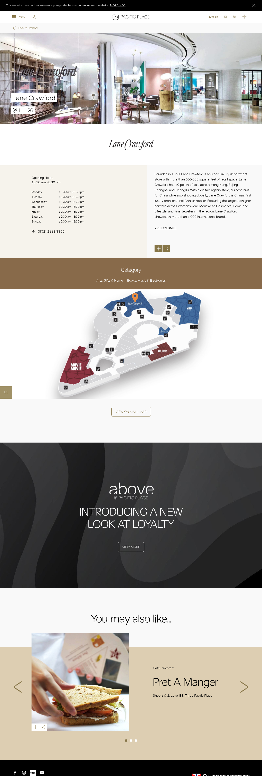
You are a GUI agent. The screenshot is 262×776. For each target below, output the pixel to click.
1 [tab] (128, 119)
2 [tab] (133, 119)
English (213, 16)
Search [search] (34, 17)
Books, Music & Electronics (146, 280)
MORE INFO (117, 5)
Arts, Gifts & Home (109, 280)
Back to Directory (24, 28)
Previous (18, 687)
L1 (6, 392)
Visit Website (165, 228)
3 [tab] (135, 740)
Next (244, 687)
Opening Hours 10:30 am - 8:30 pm (46, 180)
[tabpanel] (131, 78)
